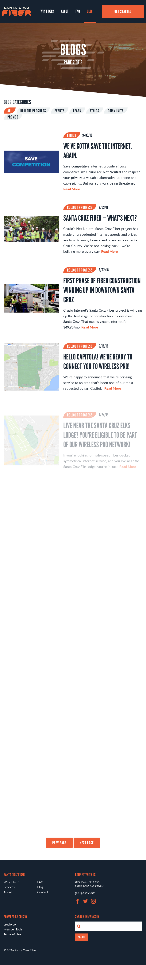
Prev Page (59, 842)
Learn (77, 110)
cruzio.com (11, 924)
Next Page (87, 842)
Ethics (94, 110)
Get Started (123, 11)
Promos (12, 117)
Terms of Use (12, 934)
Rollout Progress (33, 110)
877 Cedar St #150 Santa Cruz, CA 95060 (89, 884)
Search (81, 937)
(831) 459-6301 (85, 893)
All (9, 110)
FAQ (77, 11)
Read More (71, 188)
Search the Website (87, 916)
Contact (42, 892)
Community (116, 110)
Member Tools (13, 929)
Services (9, 887)
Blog (90, 11)
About (64, 11)
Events (60, 110)
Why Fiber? (47, 11)
